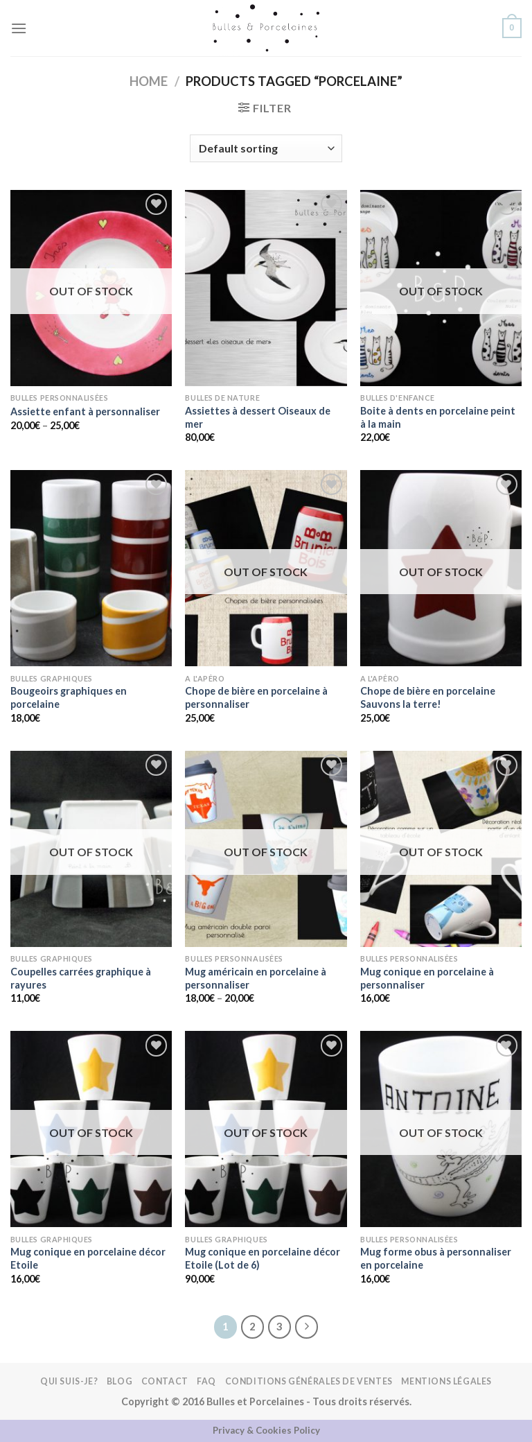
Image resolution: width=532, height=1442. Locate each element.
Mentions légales (446, 1381)
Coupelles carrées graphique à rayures (80, 978)
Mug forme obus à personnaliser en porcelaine (435, 1258)
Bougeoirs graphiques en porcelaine (68, 697)
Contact (164, 1381)
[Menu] (18, 28)
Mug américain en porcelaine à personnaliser (255, 978)
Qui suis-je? (69, 1381)
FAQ (206, 1381)
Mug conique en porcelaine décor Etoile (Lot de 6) (262, 1258)
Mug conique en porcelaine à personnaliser (427, 978)
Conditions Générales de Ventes (309, 1381)
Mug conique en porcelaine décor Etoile (88, 1258)
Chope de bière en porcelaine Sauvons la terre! (427, 697)
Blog (119, 1381)
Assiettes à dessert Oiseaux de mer (257, 417)
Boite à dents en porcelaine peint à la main (437, 417)
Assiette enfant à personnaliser (85, 411)
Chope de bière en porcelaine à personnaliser (256, 697)
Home (149, 81)
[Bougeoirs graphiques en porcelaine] (91, 568)
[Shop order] (266, 148)
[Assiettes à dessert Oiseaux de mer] (265, 288)
